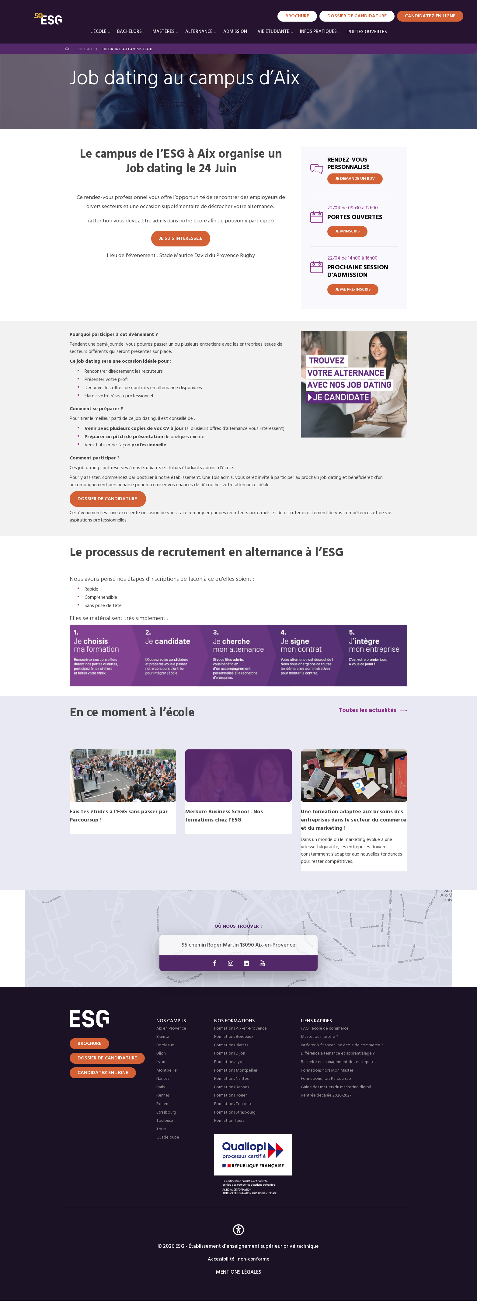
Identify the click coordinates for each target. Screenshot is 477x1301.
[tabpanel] (238, 454)
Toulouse (164, 1120)
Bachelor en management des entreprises (338, 1062)
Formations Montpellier (235, 1070)
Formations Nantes (231, 1078)
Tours (161, 1129)
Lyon (160, 1062)
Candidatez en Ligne (430, 16)
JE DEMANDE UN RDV (355, 178)
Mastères (163, 31)
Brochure (297, 16)
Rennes (162, 1095)
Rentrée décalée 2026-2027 (326, 1095)
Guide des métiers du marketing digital (336, 1087)
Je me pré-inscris (353, 289)
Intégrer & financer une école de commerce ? (342, 1045)
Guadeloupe (167, 1137)
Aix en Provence (171, 1028)
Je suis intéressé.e (180, 238)
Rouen (162, 1103)
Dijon (161, 1053)
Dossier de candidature (357, 16)
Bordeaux (165, 1045)
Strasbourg (166, 1112)
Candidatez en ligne (103, 1073)
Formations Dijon (229, 1053)
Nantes (162, 1078)
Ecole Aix (84, 49)
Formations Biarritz (231, 1045)
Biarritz (162, 1036)
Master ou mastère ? (319, 1036)
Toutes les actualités (367, 710)
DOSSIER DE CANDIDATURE (108, 499)
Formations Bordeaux (233, 1036)
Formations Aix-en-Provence (240, 1028)
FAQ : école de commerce (325, 1028)
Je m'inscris (347, 231)
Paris (160, 1087)
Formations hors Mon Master (327, 1070)
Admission (235, 31)
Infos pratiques (318, 31)
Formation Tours (229, 1120)
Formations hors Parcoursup (326, 1078)
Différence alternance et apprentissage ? (338, 1053)
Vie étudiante (273, 31)
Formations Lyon (229, 1062)
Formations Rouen (231, 1095)
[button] (238, 1239)
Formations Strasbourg (235, 1112)
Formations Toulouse (233, 1103)
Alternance (199, 31)
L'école (98, 31)
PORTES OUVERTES (367, 32)
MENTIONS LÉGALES (238, 1272)
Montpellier (167, 1070)
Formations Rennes (231, 1087)
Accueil (67, 48)
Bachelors (129, 31)
